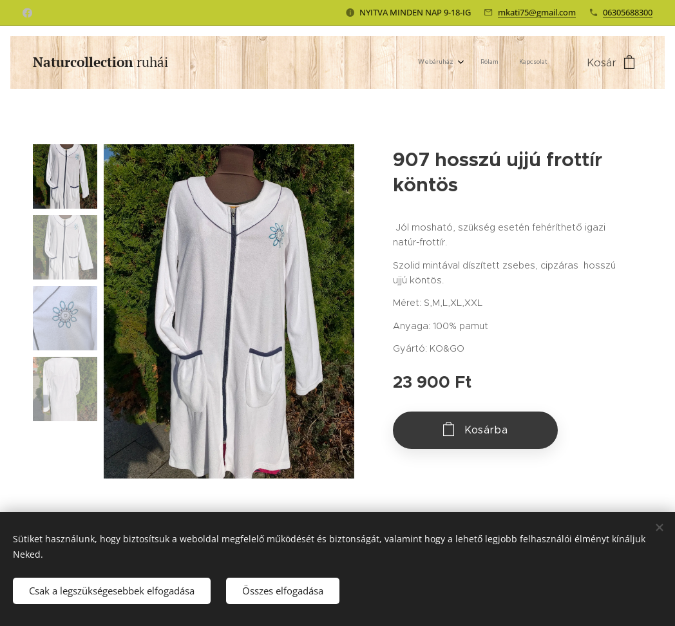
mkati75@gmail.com (537, 12)
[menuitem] (507, 62)
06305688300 (627, 12)
